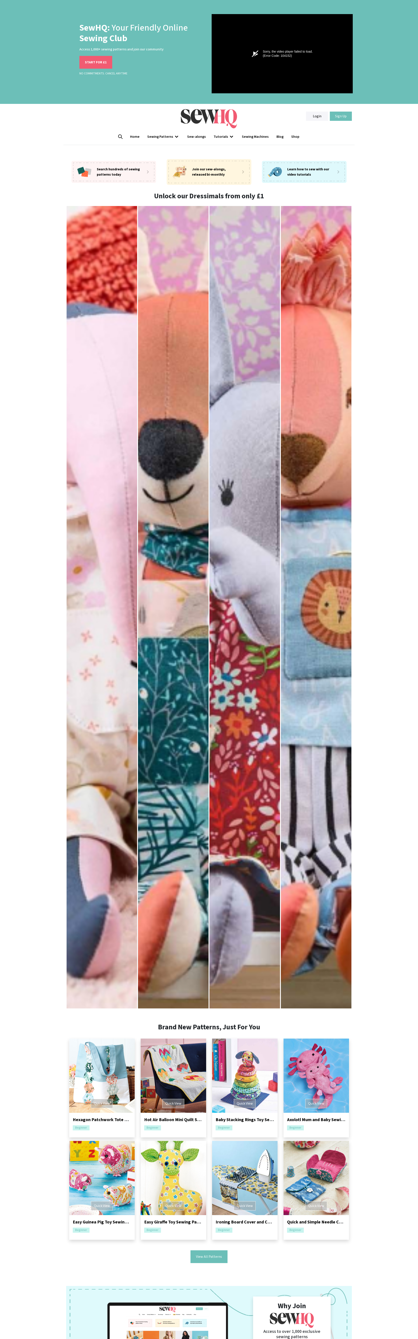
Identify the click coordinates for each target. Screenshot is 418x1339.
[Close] (412, 1316)
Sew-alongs (196, 136)
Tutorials (224, 136)
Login (317, 116)
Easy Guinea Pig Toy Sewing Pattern (108, 1222)
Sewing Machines (255, 136)
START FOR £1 (96, 62)
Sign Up (341, 116)
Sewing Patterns (163, 136)
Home (135, 136)
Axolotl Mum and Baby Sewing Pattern (324, 1120)
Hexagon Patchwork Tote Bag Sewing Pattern (118, 1120)
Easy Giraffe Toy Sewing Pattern (175, 1222)
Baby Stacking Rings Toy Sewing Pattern (256, 1120)
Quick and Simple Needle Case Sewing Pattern (332, 1222)
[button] (163, 136)
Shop (295, 136)
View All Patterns (209, 1256)
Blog (280, 136)
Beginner (81, 1128)
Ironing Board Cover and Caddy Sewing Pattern (262, 1222)
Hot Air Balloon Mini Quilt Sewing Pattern (185, 1120)
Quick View (102, 1103)
